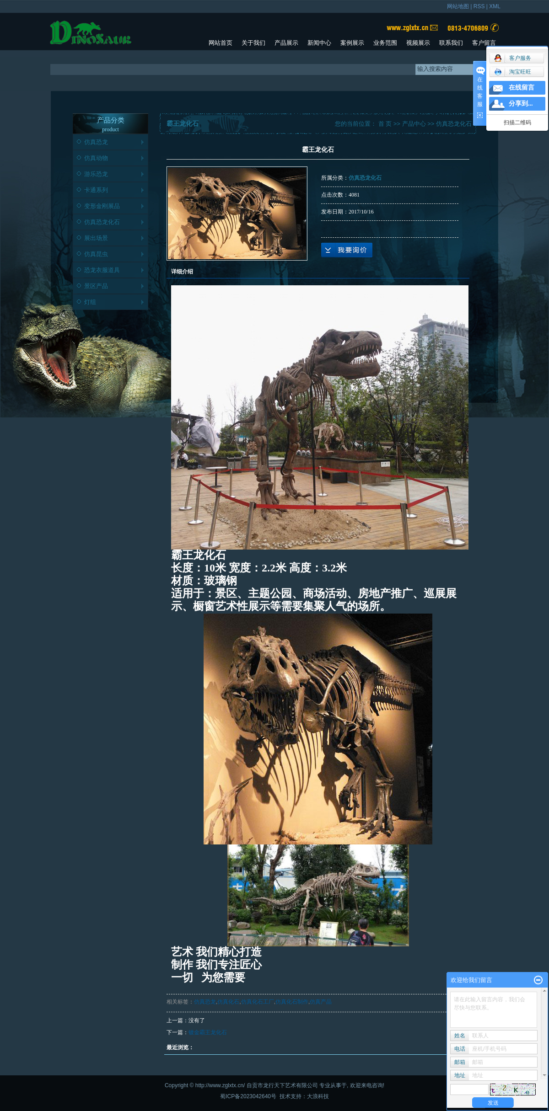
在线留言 (521, 87)
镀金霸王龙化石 (207, 1032)
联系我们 (451, 42)
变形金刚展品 (102, 206)
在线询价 (346, 250)
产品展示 (286, 42)
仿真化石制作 (291, 1002)
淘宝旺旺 (512, 71)
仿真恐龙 (96, 142)
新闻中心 (319, 42)
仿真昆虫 (96, 254)
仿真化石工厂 (257, 1002)
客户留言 (484, 42)
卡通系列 (96, 190)
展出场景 (96, 238)
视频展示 (418, 42)
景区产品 (96, 286)
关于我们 (253, 42)
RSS (479, 6)
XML (495, 6)
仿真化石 (228, 1002)
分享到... (521, 103)
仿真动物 (96, 158)
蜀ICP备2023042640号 (248, 1096)
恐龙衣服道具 (102, 270)
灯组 (90, 302)
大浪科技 (318, 1096)
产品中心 (414, 123)
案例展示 (352, 42)
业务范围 (385, 42)
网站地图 (458, 6)
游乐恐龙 (96, 174)
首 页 (385, 123)
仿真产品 (321, 1002)
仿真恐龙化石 (102, 222)
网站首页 (220, 42)
